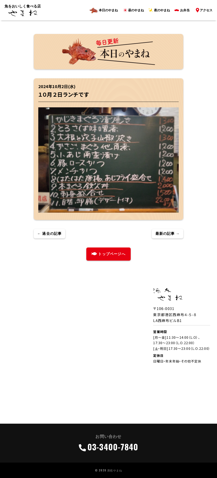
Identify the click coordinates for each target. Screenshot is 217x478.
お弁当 (185, 10)
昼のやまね (136, 10)
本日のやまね (108, 10)
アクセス (206, 10)
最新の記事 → (167, 233)
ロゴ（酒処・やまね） (22, 13)
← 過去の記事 (49, 233)
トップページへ (108, 254)
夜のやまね (162, 10)
